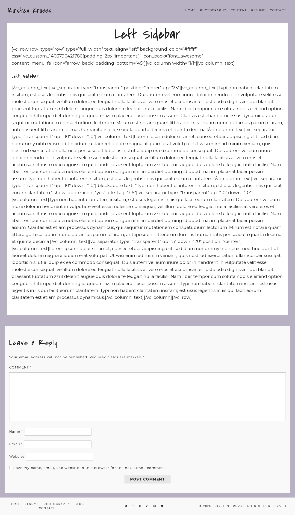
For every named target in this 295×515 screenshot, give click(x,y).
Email (16, 444)
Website (17, 456)
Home (190, 10)
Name (16, 431)
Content (239, 10)
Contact (278, 10)
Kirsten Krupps (29, 11)
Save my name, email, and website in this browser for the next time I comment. (89, 468)
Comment (20, 367)
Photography (213, 10)
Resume (258, 10)
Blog (79, 504)
